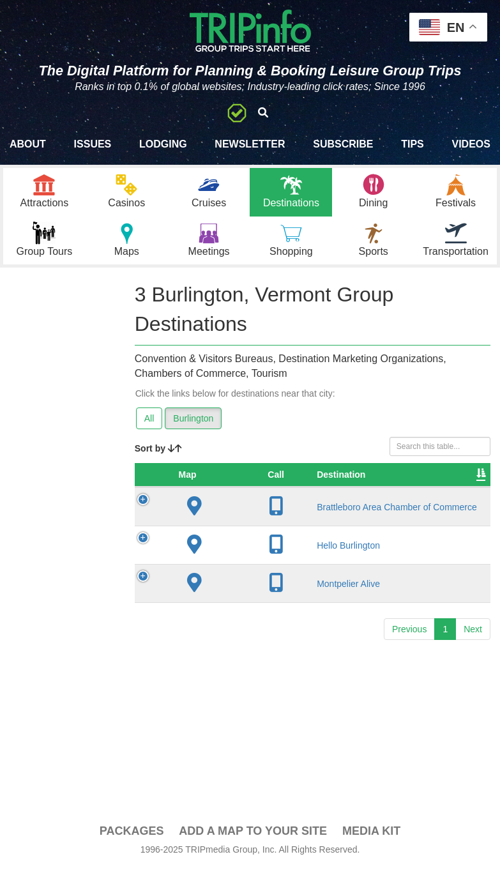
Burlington (193, 425)
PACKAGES (132, 838)
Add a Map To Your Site (253, 838)
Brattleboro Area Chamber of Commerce (250, 532)
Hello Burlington (250, 575)
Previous (409, 660)
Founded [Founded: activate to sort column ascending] (383, 494)
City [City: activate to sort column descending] (318, 494)
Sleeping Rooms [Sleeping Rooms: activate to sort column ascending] (445, 487)
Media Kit (371, 838)
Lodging (163, 144)
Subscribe (343, 144)
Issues (93, 144)
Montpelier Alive (250, 614)
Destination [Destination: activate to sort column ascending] (242, 494)
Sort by (158, 455)
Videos (470, 144)
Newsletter (250, 144)
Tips (412, 144)
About (28, 144)
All (149, 425)
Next (473, 660)
